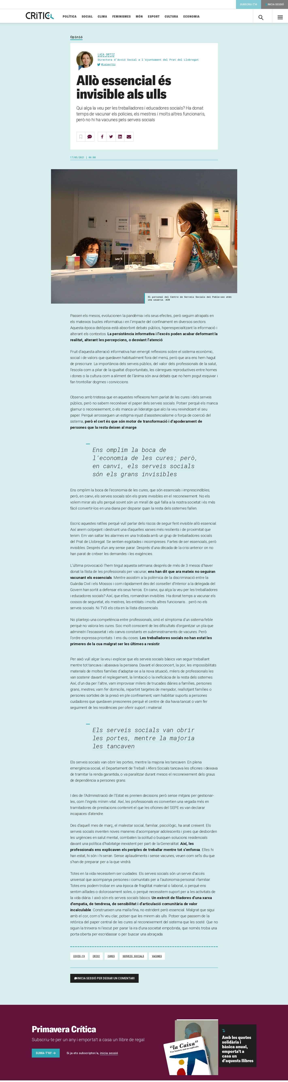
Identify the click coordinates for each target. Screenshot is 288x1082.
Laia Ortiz (106, 56)
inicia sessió (109, 1055)
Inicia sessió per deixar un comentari (106, 980)
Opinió (76, 39)
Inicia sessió (276, 4)
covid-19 (79, 957)
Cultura (178, 16)
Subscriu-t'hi (248, 4)
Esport (161, 16)
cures (111, 957)
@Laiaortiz (108, 66)
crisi (96, 957)
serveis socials (133, 957)
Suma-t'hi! (44, 1054)
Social (94, 16)
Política (77, 16)
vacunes (157, 957)
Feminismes (128, 16)
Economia (198, 16)
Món (146, 16)
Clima (109, 16)
